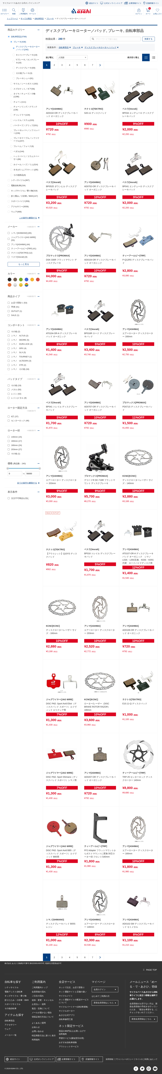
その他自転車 (11, 1008)
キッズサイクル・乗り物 (15, 996)
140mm (16, 437)
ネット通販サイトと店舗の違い (73, 992)
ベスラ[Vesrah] (19, 257)
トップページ (12, 19)
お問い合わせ (38, 1031)
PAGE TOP (151, 970)
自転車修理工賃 (66, 1019)
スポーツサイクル (12, 1004)
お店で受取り (19, 303)
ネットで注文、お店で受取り (72, 987)
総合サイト (93, 3)
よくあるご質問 (39, 1023)
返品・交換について (41, 1008)
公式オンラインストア (113, 3)
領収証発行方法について (43, 1017)
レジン (16, 394)
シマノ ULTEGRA (21, 361)
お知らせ (36, 1027)
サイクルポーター (67, 1011)
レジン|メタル (19, 398)
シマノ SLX (18, 352)
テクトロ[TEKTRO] (21, 253)
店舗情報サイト (152, 3)
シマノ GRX (18, 348)
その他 (15, 331)
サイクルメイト (66, 996)
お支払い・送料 (39, 1004)
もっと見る (23, 264)
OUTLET (16, 311)
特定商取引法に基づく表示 (44, 1035)
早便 (15, 307)
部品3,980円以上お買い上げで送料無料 (72, 1032)
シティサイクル (11, 987)
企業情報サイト (135, 3)
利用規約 (36, 1040)
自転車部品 (39, 19)
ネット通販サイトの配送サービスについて (74, 1001)
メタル (16, 389)
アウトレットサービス (69, 1046)
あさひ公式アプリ (67, 1015)
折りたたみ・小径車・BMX (17, 1000)
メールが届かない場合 (42, 1012)
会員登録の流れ (39, 992)
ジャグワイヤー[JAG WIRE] (23, 238)
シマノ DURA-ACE (21, 344)
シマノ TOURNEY (21, 357)
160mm (16, 441)
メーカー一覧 (11, 1035)
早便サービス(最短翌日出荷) (71, 1038)
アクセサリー (11, 1025)
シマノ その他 (20, 369)
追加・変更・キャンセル (43, 1000)
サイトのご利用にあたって (146, 1059)
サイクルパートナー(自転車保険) (73, 1007)
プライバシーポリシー (124, 1059)
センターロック (20, 420)
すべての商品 (26, 19)
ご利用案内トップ (40, 987)
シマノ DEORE (20, 340)
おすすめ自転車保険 (68, 1042)
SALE (15, 315)
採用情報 (109, 1059)
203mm (16, 449)
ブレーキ (50, 19)
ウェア (8, 1029)
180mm (16, 445)
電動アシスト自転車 (13, 992)
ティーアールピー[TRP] (23, 248)
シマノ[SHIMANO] (21, 233)
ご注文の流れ (38, 996)
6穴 (14, 416)
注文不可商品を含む (20, 498)
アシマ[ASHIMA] (20, 244)
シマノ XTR (18, 365)
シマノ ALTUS (19, 336)
